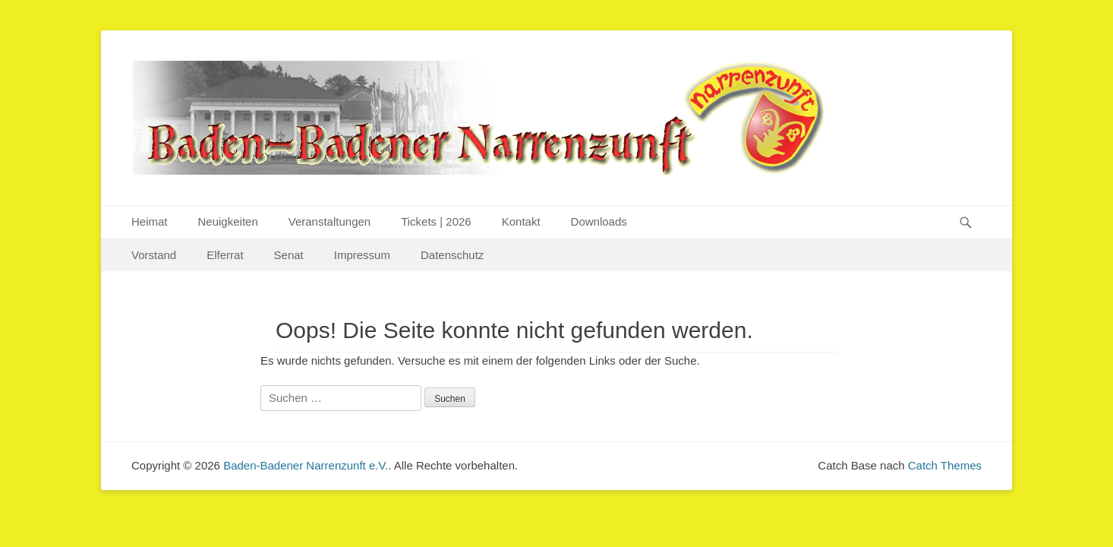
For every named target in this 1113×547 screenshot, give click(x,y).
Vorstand (153, 254)
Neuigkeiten (228, 221)
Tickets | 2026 (436, 221)
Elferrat (225, 254)
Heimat (149, 221)
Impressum (362, 254)
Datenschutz (452, 254)
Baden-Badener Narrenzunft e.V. (305, 465)
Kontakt (521, 221)
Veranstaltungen (329, 221)
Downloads (599, 221)
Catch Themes (945, 465)
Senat (289, 254)
